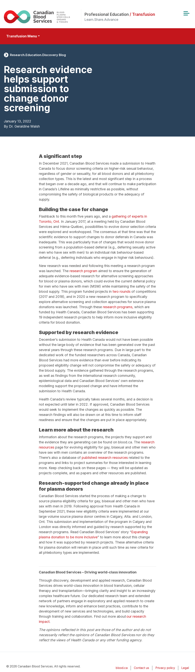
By (6, 126)
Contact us (141, 668)
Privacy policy (165, 668)
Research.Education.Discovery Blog (38, 55)
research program (83, 271)
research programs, (118, 307)
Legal (185, 668)
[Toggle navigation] (186, 13)
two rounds (121, 291)
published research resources (105, 458)
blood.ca (122, 668)
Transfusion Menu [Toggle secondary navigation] (21, 36)
